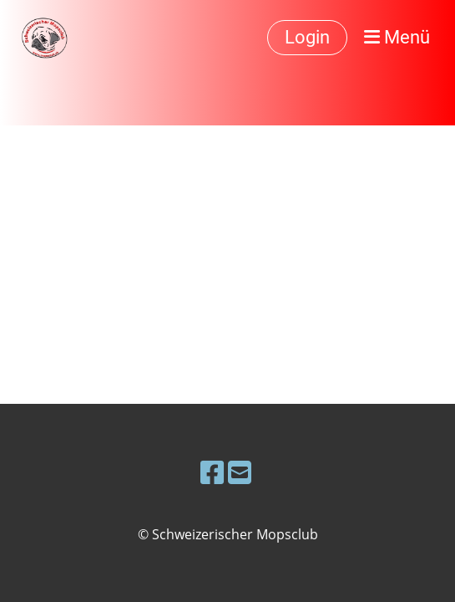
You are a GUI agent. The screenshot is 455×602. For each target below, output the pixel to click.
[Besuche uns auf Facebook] (212, 472)
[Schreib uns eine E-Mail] (239, 472)
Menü (397, 37)
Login (307, 37)
